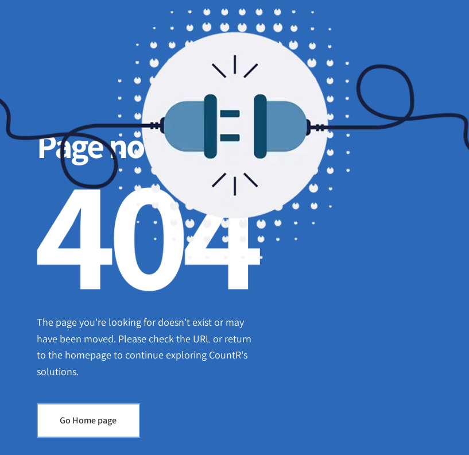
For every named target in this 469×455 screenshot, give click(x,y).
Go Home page (88, 420)
